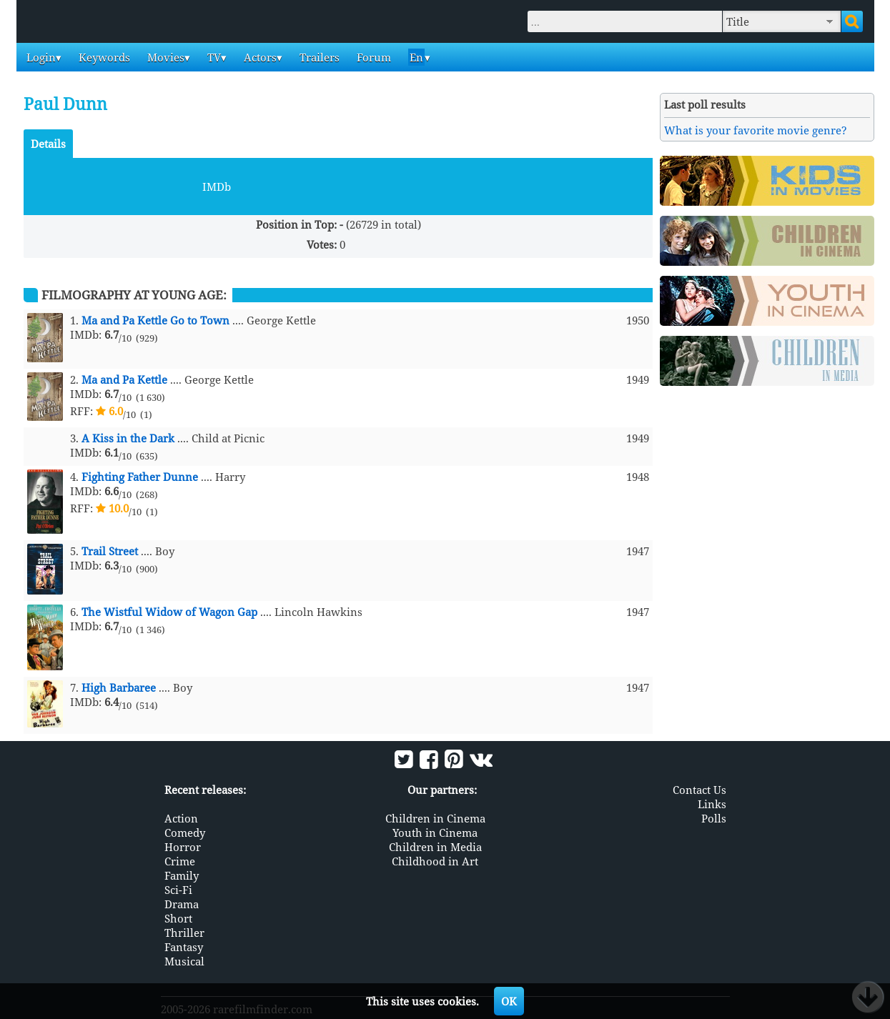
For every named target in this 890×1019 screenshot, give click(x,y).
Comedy (184, 832)
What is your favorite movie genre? (755, 130)
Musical (184, 961)
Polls (713, 818)
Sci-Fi (178, 890)
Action (181, 818)
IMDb (216, 186)
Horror (182, 847)
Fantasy (183, 947)
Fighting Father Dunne (139, 476)
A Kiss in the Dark (127, 438)
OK (509, 1001)
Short (178, 918)
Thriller (184, 932)
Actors (259, 57)
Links (712, 804)
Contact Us (699, 789)
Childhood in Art (435, 861)
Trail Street (109, 551)
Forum (372, 57)
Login (40, 57)
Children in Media (435, 847)
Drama (181, 904)
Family (181, 875)
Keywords (103, 57)
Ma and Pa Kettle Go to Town (155, 320)
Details (48, 143)
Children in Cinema (435, 818)
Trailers (318, 57)
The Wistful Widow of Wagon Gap (169, 612)
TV (212, 57)
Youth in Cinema (435, 832)
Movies (164, 57)
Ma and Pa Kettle (124, 379)
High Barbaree (118, 687)
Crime (179, 861)
